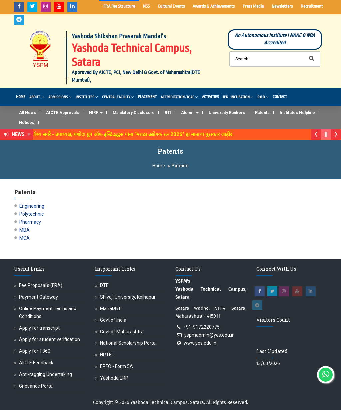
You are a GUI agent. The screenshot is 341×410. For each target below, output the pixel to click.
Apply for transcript (39, 328)
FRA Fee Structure (119, 6)
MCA (24, 238)
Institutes (87, 97)
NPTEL (107, 354)
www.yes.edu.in (200, 343)
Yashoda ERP (114, 378)
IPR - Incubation (238, 97)
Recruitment (312, 6)
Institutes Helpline (297, 112)
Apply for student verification (49, 339)
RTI (168, 112)
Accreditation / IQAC (179, 97)
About (36, 97)
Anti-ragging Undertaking (45, 374)
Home (20, 97)
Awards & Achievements (214, 6)
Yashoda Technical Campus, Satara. (167, 402)
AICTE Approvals (62, 112)
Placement (147, 97)
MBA (24, 230)
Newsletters (282, 6)
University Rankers (227, 112)
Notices (26, 122)
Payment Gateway (38, 297)
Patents (262, 112)
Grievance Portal (36, 386)
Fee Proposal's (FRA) (40, 285)
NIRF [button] (96, 112)
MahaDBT (110, 308)
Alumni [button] (190, 112)
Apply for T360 (34, 351)
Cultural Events (171, 6)
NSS (146, 6)
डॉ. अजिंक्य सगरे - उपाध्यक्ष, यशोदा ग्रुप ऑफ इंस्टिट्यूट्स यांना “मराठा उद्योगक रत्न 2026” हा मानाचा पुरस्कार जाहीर (131, 134)
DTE (104, 285)
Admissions (60, 97)
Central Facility (118, 97)
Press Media (253, 6)
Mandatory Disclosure (134, 112)
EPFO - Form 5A (116, 366)
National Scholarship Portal (128, 343)
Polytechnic (31, 214)
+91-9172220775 (201, 327)
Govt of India (113, 320)
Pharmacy (30, 222)
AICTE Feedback (36, 362)
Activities (210, 97)
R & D (263, 97)
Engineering (31, 206)
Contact (280, 97)
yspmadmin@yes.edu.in (209, 335)
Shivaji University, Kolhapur (128, 297)
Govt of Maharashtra (122, 331)
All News (27, 112)
